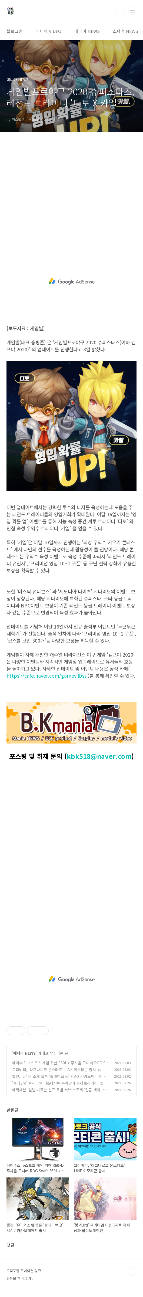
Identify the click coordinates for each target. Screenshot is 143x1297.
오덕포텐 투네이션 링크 (23, 1270)
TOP (132, 1271)
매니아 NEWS (87, 31)
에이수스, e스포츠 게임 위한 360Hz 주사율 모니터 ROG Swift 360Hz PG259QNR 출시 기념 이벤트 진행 (60, 1065)
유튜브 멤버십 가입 (20, 1278)
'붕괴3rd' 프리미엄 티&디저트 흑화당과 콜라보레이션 (55, 1083)
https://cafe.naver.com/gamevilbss (46, 675)
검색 (120, 11)
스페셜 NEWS (125, 31)
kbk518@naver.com (99, 756)
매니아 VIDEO (48, 31)
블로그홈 (14, 31)
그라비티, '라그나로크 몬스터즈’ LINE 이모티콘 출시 (54, 1069)
